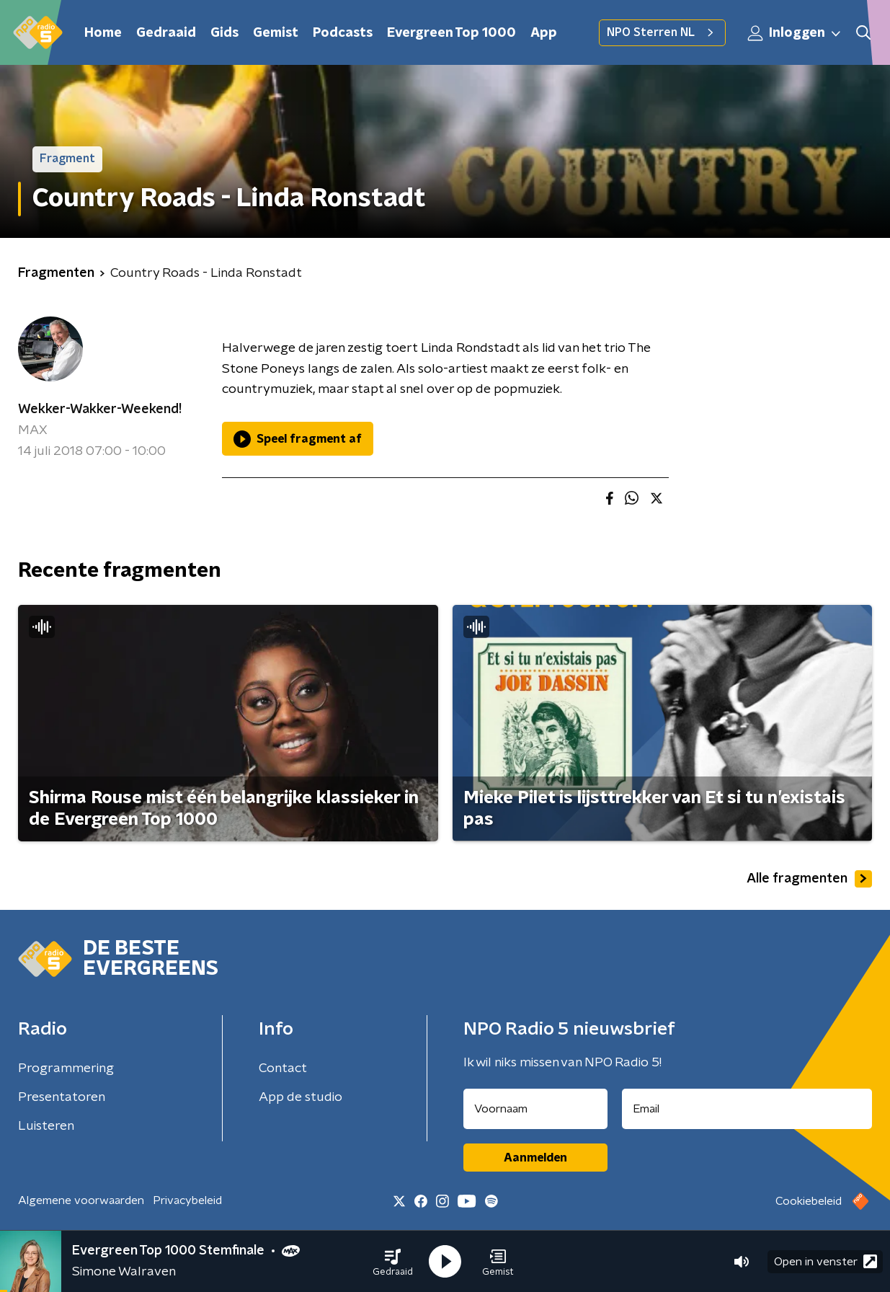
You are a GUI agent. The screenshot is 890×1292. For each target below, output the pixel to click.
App (543, 33)
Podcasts (343, 33)
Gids (224, 33)
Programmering (66, 1068)
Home (103, 33)
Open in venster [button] (825, 1261)
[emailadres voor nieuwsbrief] (747, 1109)
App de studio (300, 1097)
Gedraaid (166, 33)
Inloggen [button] (794, 33)
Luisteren (46, 1126)
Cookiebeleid (808, 1201)
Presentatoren (61, 1097)
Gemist (275, 33)
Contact (283, 1068)
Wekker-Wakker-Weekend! (100, 409)
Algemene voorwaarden (81, 1200)
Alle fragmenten (809, 879)
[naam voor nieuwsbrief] (535, 1109)
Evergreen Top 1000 (451, 33)
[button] (393, 1262)
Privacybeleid (187, 1200)
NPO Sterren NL (662, 32)
